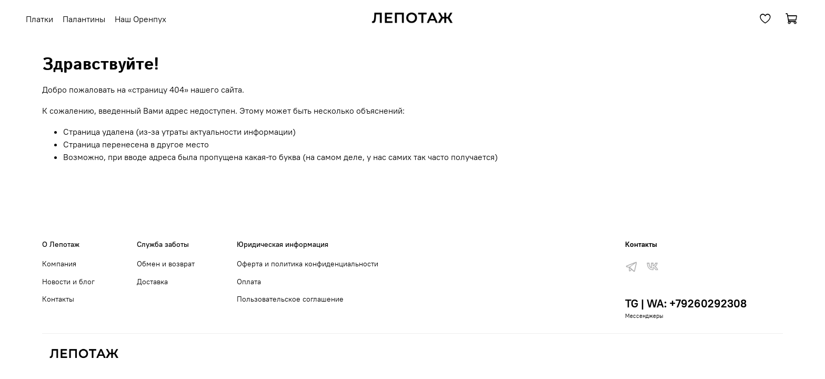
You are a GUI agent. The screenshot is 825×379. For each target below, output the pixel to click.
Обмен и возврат (166, 263)
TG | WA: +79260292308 (686, 303)
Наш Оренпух (140, 19)
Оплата (249, 281)
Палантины (84, 19)
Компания (59, 263)
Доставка (152, 281)
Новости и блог (68, 281)
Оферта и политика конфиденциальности (307, 263)
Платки (39, 19)
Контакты (58, 299)
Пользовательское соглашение (290, 299)
